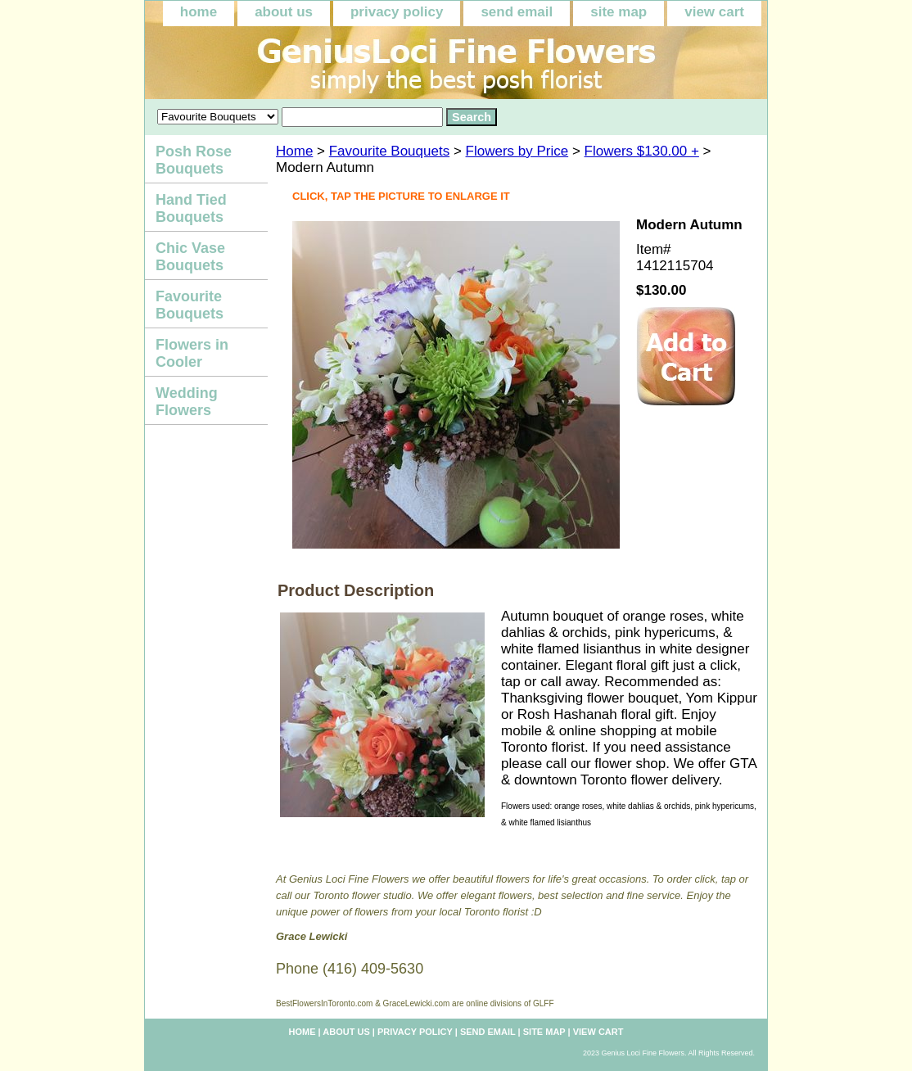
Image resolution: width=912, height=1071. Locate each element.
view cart (714, 12)
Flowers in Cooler (192, 353)
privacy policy (396, 12)
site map (618, 12)
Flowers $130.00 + (642, 151)
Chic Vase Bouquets (190, 256)
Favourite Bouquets (389, 151)
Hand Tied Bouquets (191, 208)
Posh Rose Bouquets (194, 160)
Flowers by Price (517, 151)
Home (294, 151)
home (198, 12)
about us (284, 12)
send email (517, 12)
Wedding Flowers (187, 401)
